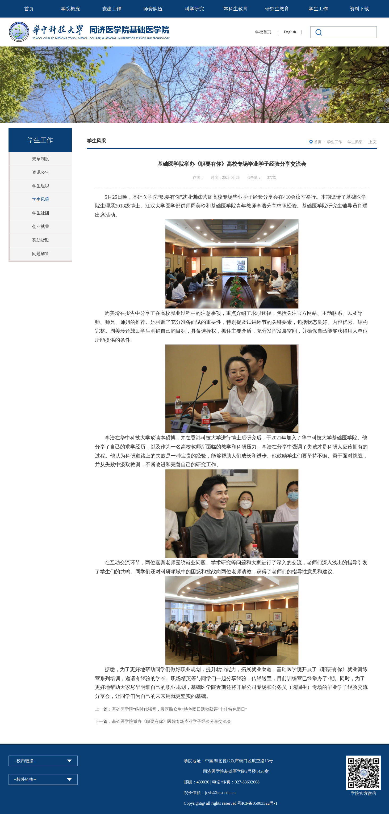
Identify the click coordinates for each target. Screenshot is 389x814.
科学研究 (194, 8)
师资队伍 (152, 8)
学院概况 (70, 8)
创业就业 (40, 226)
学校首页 (263, 32)
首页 (29, 8)
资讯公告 (40, 172)
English (290, 32)
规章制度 (40, 158)
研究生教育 (277, 8)
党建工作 (111, 8)
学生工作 (318, 8)
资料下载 (359, 8)
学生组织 (40, 186)
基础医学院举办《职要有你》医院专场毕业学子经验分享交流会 (171, 721)
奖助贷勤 (40, 240)
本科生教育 (236, 8)
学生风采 (40, 199)
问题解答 (40, 253)
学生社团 (40, 213)
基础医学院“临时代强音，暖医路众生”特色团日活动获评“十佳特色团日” (179, 709)
